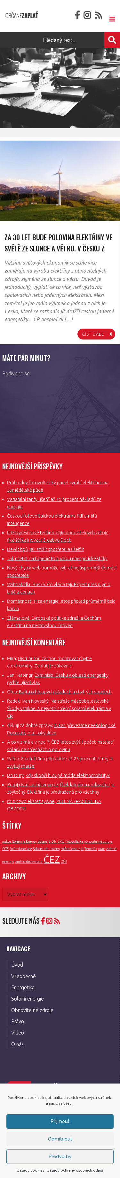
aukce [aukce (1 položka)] (6, 841)
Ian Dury (15, 775)
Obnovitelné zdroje (32, 1010)
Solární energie (27, 999)
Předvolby (60, 1156)
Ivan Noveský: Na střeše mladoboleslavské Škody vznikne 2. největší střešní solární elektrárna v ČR (59, 708)
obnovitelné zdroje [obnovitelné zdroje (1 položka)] (98, 841)
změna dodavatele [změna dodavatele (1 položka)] (29, 861)
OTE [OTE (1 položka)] (5, 849)
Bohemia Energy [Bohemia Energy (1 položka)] (24, 841)
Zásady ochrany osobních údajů (75, 1170)
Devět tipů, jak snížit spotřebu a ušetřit (45, 549)
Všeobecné (23, 976)
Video (17, 1032)
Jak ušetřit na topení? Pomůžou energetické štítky (57, 558)
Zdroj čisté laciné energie (32, 784)
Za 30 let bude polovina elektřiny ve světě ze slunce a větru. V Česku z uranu (58, 248)
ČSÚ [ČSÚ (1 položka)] (64, 861)
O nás (17, 1044)
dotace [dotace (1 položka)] (42, 841)
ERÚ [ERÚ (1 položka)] (61, 841)
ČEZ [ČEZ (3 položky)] (52, 859)
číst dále (93, 334)
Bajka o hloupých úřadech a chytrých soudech (65, 691)
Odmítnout (60, 1139)
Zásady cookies (30, 1170)
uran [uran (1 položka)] (101, 849)
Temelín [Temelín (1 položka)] (90, 849)
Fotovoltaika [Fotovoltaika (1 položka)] (74, 841)
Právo (17, 1021)
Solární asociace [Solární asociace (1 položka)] (21, 849)
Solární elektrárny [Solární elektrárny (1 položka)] (46, 849)
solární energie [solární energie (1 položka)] (72, 849)
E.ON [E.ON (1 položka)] (52, 841)
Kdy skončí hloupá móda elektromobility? (68, 775)
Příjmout (60, 1121)
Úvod (17, 965)
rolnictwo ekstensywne (30, 801)
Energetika (23, 987)
